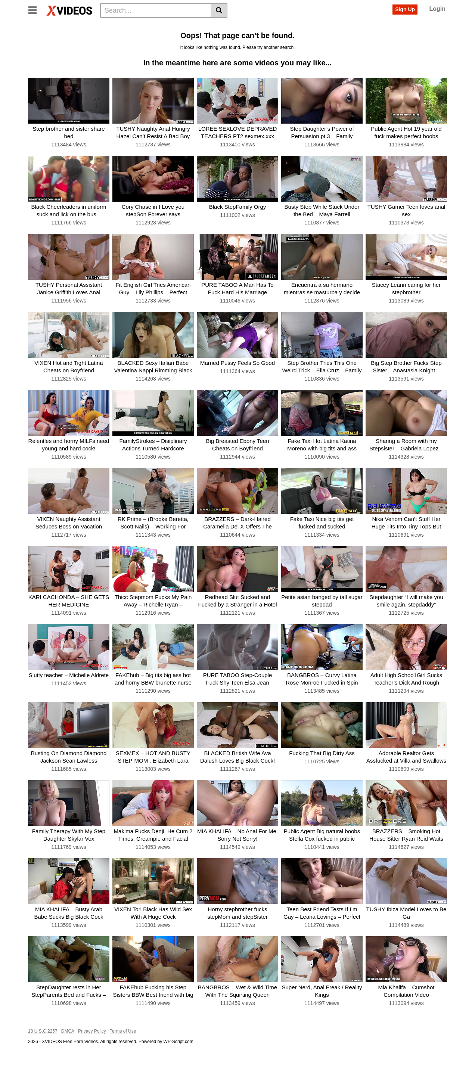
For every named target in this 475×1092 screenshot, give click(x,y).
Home (38, 27)
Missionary (175, 38)
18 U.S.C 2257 (43, 1067)
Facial (377, 27)
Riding (355, 27)
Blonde (203, 38)
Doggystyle (190, 27)
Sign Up (405, 9)
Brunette (220, 27)
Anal (151, 38)
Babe (62, 50)
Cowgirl (333, 27)
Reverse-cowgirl (380, 38)
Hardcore (306, 27)
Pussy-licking (91, 50)
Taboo (398, 27)
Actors (113, 27)
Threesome (341, 38)
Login (437, 9)
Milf (266, 27)
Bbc (410, 38)
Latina (429, 38)
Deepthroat (126, 38)
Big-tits (162, 27)
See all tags (152, 50)
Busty (225, 38)
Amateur (96, 38)
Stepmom (280, 38)
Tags (92, 27)
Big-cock (41, 38)
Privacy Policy (92, 1067)
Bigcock (122, 50)
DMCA (67, 1067)
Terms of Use (123, 1067)
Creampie (309, 38)
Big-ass (246, 27)
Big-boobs (425, 27)
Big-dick (40, 50)
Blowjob (138, 27)
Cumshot (68, 38)
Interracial (250, 38)
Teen (282, 27)
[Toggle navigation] (35, 9)
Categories (65, 27)
